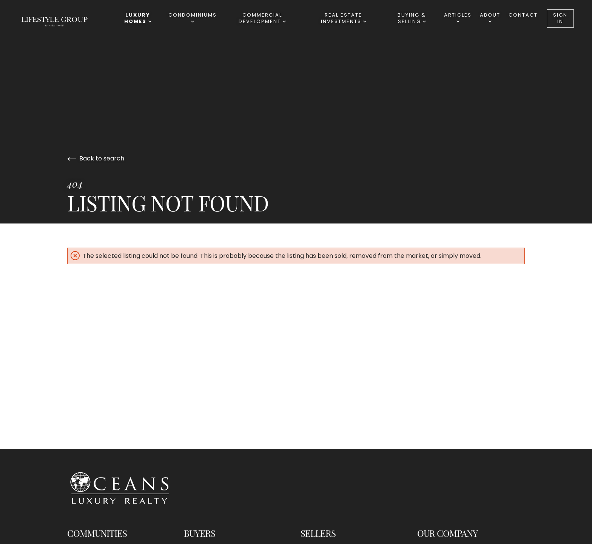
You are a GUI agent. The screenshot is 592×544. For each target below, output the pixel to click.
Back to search (95, 158)
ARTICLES (458, 17)
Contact (523, 14)
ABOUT (490, 17)
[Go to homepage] (62, 21)
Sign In (560, 18)
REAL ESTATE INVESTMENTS (343, 18)
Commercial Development (262, 18)
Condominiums (192, 17)
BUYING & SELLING (412, 18)
